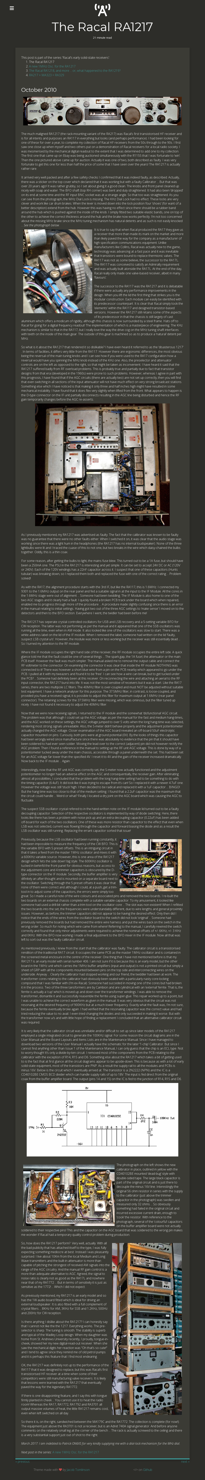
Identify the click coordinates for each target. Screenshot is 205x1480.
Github (147, 1470)
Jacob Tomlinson (78, 1470)
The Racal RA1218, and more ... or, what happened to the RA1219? (74, 70)
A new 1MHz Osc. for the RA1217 (52, 66)
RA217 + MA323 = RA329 (46, 75)
